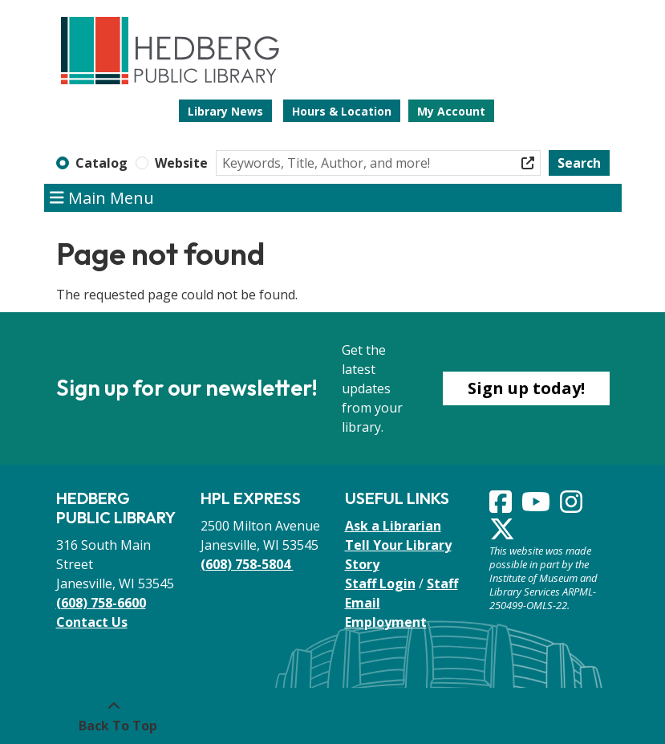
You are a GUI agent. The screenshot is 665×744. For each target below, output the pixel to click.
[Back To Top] (114, 716)
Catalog (101, 163)
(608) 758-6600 (101, 603)
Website (181, 163)
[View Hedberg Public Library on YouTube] (537, 506)
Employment (386, 622)
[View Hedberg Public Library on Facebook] (502, 506)
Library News (225, 111)
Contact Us (92, 622)
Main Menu (102, 198)
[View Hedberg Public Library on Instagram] (573, 506)
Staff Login (380, 583)
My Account (451, 111)
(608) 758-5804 (247, 564)
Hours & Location (341, 111)
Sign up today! (526, 388)
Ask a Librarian (393, 526)
